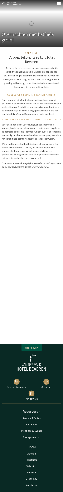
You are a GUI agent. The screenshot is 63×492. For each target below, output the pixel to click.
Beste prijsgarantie (16, 383)
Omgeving (31, 472)
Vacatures (31, 485)
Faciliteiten (31, 460)
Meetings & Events (31, 430)
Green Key (46, 383)
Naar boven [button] (31, 347)
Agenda (31, 453)
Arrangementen (31, 437)
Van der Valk (31, 395)
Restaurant (31, 424)
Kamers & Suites (31, 418)
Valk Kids (31, 466)
